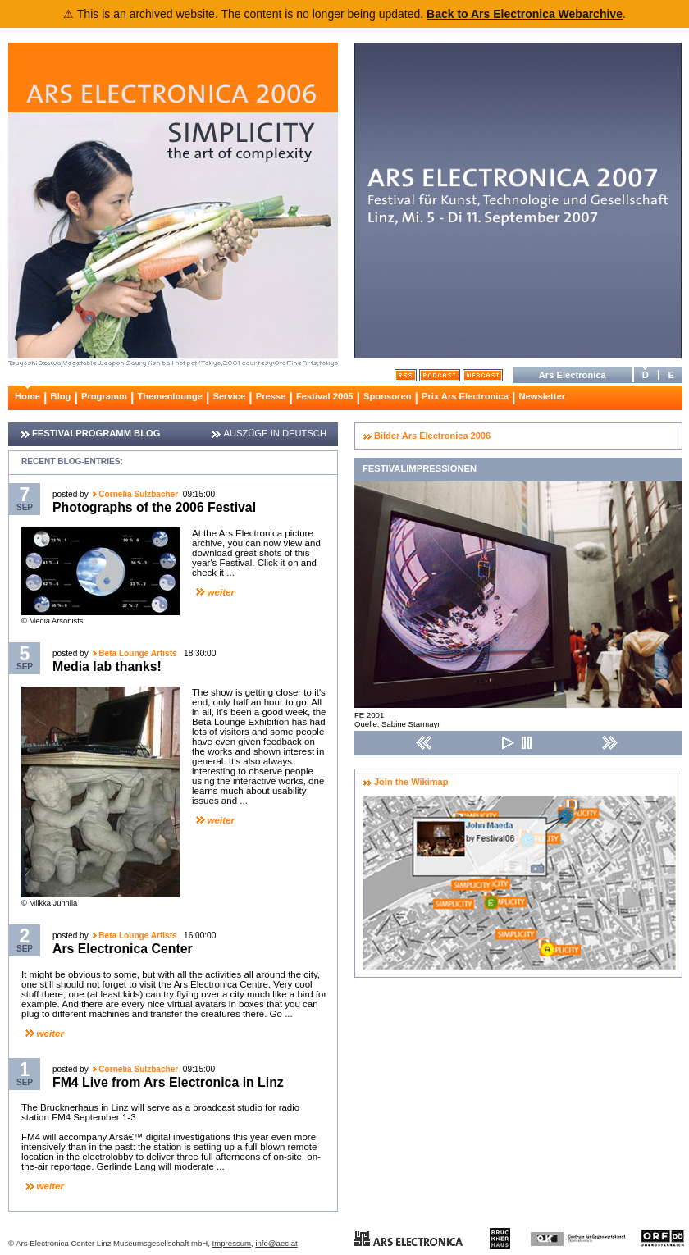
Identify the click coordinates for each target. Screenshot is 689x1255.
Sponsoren (387, 396)
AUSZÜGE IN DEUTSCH (274, 433)
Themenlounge (170, 396)
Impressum (231, 1243)
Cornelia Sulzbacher (138, 494)
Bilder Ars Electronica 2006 (432, 435)
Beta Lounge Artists (138, 653)
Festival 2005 (325, 396)
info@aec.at (276, 1243)
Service (228, 396)
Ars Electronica (572, 375)
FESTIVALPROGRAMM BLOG (96, 433)
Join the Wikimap (411, 782)
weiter (221, 592)
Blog (61, 396)
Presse (271, 396)
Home (27, 396)
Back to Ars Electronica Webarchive (525, 14)
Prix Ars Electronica (465, 396)
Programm (104, 396)
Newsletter (541, 396)
